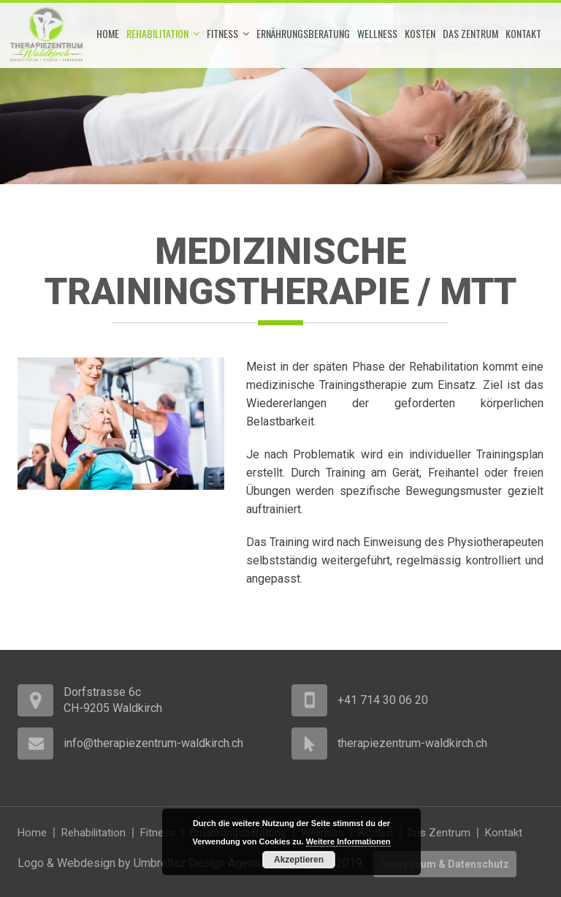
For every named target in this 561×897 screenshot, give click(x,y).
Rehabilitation (162, 33)
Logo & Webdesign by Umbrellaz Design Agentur (142, 863)
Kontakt (523, 33)
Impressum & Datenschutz (445, 864)
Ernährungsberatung (303, 33)
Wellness (377, 33)
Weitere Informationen (348, 841)
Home (107, 33)
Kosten (420, 33)
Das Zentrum (470, 33)
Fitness (228, 33)
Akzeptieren (299, 860)
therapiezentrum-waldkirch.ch (412, 743)
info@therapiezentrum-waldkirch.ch (153, 743)
